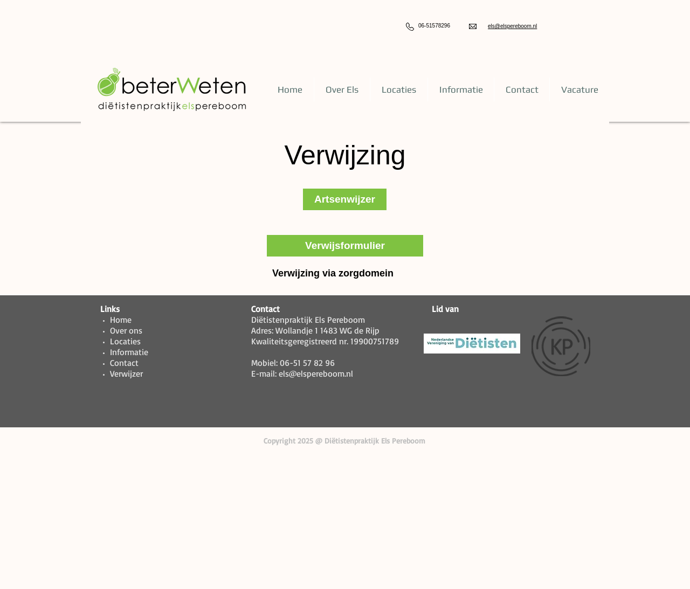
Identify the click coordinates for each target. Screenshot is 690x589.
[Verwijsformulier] (345, 246)
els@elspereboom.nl (512, 26)
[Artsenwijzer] (345, 199)
